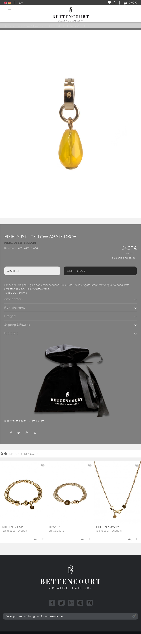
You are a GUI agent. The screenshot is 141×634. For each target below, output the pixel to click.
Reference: (10, 248)
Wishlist (13, 271)
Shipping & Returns (17, 324)
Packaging (11, 333)
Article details (13, 299)
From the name (14, 307)
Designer (10, 316)
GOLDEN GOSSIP (12, 527)
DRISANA (54, 527)
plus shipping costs (123, 257)
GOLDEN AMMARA (108, 527)
